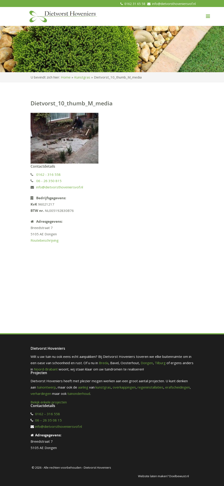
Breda (103, 363)
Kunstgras (82, 77)
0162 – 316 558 (47, 414)
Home (66, 77)
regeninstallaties (150, 387)
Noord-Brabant (46, 369)
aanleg (83, 387)
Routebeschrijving (45, 240)
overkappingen (124, 387)
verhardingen (41, 393)
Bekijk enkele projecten (49, 402)
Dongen (147, 363)
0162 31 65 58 (134, 4)
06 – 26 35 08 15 (48, 420)
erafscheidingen (177, 387)
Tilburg (160, 363)
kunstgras (103, 387)
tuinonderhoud (78, 393)
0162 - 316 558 (48, 174)
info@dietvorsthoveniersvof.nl (174, 4)
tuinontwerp (46, 387)
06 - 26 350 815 (49, 180)
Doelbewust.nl (179, 476)
